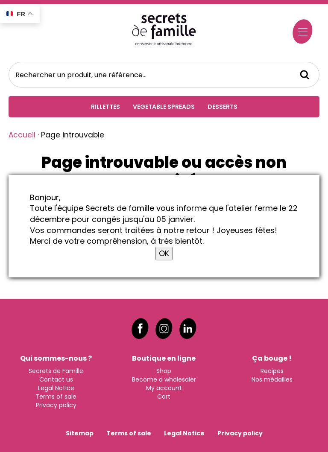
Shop (163, 370)
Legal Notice (56, 387)
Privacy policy (56, 404)
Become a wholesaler (164, 378)
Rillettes (105, 106)
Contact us (56, 378)
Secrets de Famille (56, 370)
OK (164, 253)
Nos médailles (272, 378)
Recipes (272, 370)
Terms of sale (55, 395)
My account (164, 387)
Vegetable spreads (164, 106)
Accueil (22, 135)
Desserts (222, 106)
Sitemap (80, 432)
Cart (163, 395)
